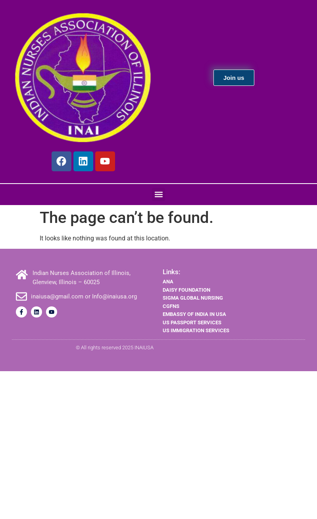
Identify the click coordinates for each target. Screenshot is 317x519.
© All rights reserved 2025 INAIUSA (115, 348)
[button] (158, 194)
